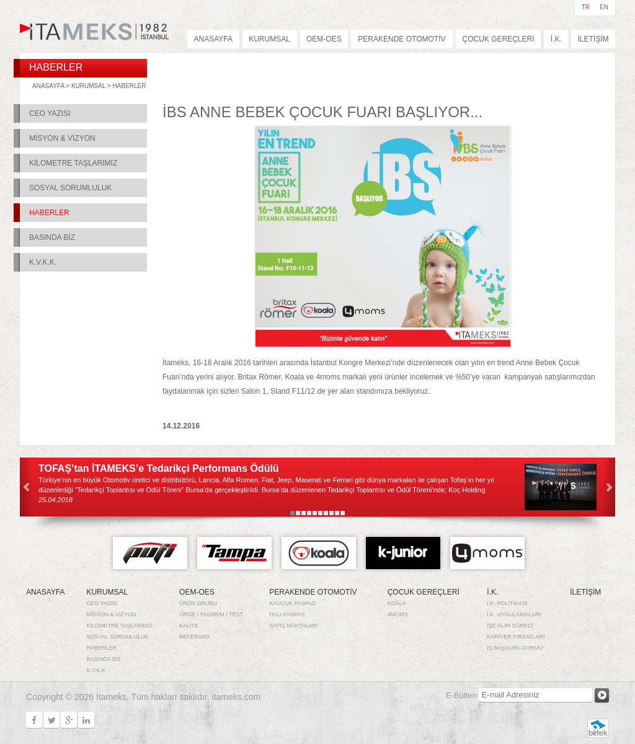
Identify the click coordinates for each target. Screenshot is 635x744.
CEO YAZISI (49, 113)
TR (586, 7)
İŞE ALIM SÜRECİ (510, 625)
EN (604, 7)
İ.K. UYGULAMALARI (514, 614)
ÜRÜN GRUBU (198, 603)
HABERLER (129, 85)
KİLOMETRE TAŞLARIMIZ (73, 163)
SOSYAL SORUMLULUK (70, 188)
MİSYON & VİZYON (62, 138)
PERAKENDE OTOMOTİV (401, 39)
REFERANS (194, 637)
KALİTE (188, 625)
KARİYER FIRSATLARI (515, 637)
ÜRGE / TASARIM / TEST (211, 614)
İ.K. (556, 39)
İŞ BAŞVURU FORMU (515, 648)
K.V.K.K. (42, 262)
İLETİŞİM (593, 39)
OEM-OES (324, 39)
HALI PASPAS (286, 614)
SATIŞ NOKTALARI (293, 625)
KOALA (397, 603)
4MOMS (398, 614)
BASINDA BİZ (52, 237)
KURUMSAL (269, 39)
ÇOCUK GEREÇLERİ (498, 39)
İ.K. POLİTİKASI (507, 603)
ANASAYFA (213, 39)
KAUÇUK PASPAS (292, 603)
